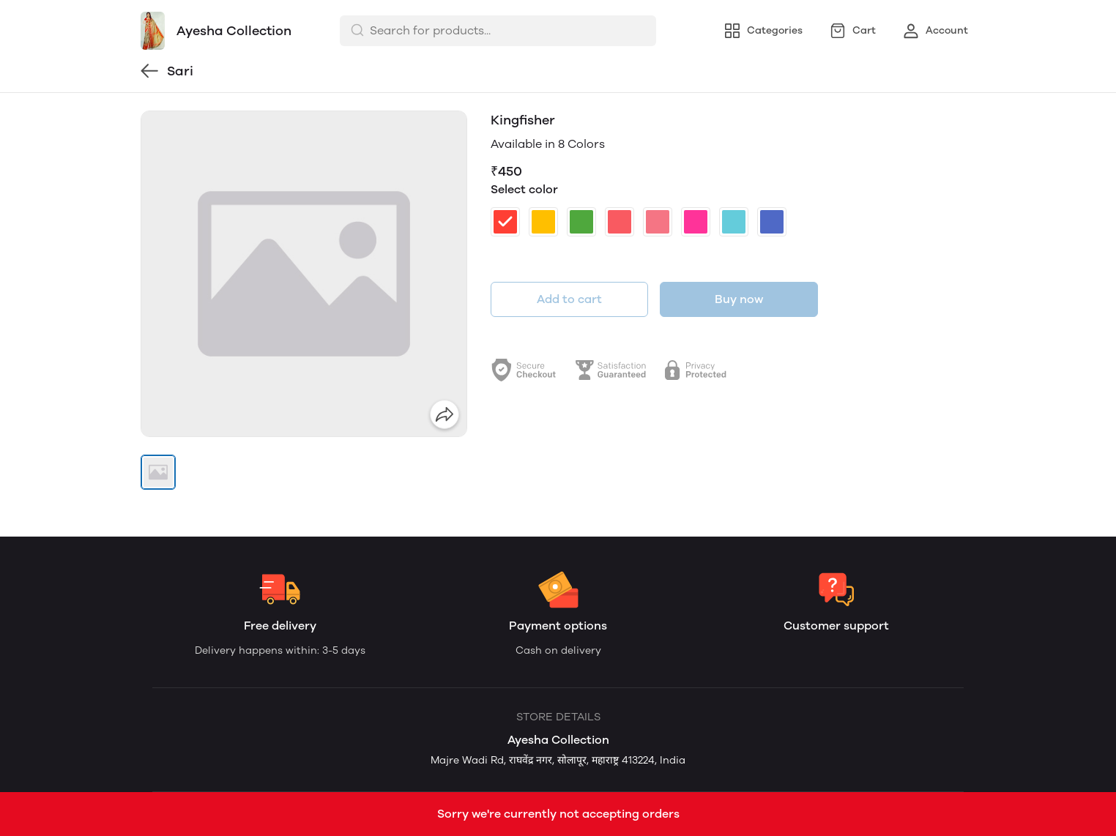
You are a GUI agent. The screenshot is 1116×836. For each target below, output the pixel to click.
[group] (303, 273)
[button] (158, 472)
